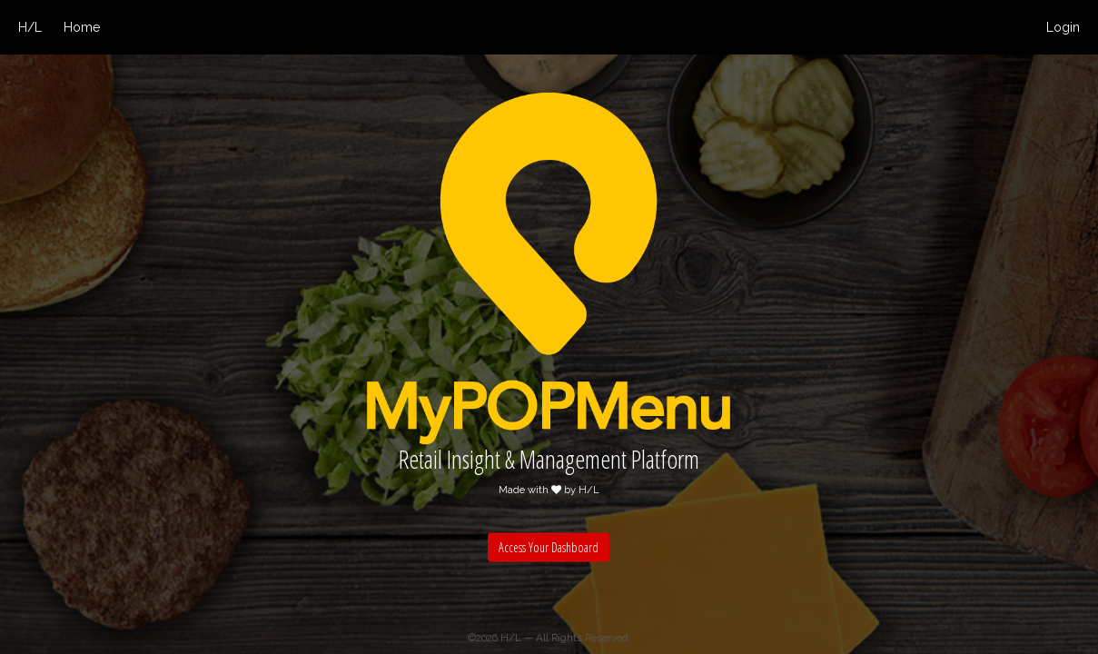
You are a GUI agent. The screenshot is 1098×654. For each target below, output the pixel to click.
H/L (30, 27)
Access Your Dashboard (548, 546)
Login (1063, 27)
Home (82, 27)
